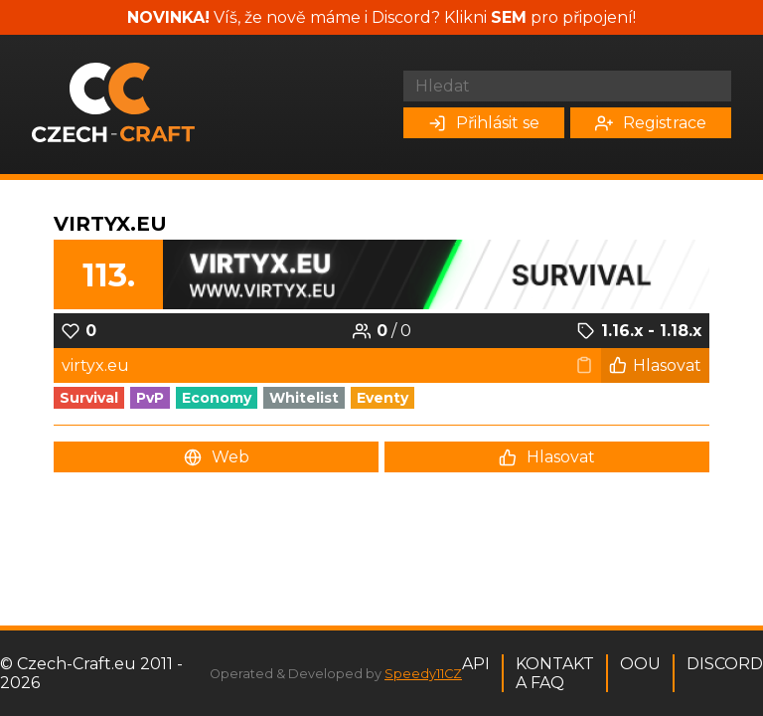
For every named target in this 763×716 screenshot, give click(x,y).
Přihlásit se (483, 122)
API (476, 663)
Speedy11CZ (423, 673)
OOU (640, 663)
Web (216, 457)
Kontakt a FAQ (555, 673)
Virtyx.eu (110, 224)
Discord (725, 663)
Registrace (650, 122)
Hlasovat (655, 365)
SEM (509, 17)
